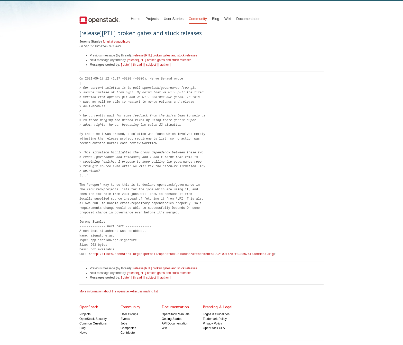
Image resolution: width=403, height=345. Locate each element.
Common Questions (93, 323)
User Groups (129, 314)
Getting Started (172, 319)
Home (135, 19)
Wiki (227, 19)
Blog (215, 19)
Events (125, 319)
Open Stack (99, 20)
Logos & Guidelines (216, 314)
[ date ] (126, 64)
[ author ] (165, 64)
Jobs (124, 323)
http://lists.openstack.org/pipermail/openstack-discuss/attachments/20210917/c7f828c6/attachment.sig (182, 254)
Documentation (248, 19)
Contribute (128, 332)
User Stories (174, 19)
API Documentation (175, 323)
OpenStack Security (93, 319)
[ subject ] (151, 64)
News (83, 332)
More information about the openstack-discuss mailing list (118, 291)
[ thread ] (137, 64)
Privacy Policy (212, 323)
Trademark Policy (215, 319)
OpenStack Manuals (175, 314)
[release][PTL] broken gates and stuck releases (165, 55)
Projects (152, 19)
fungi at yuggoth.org (116, 41)
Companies (128, 328)
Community (198, 19)
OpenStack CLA (214, 328)
